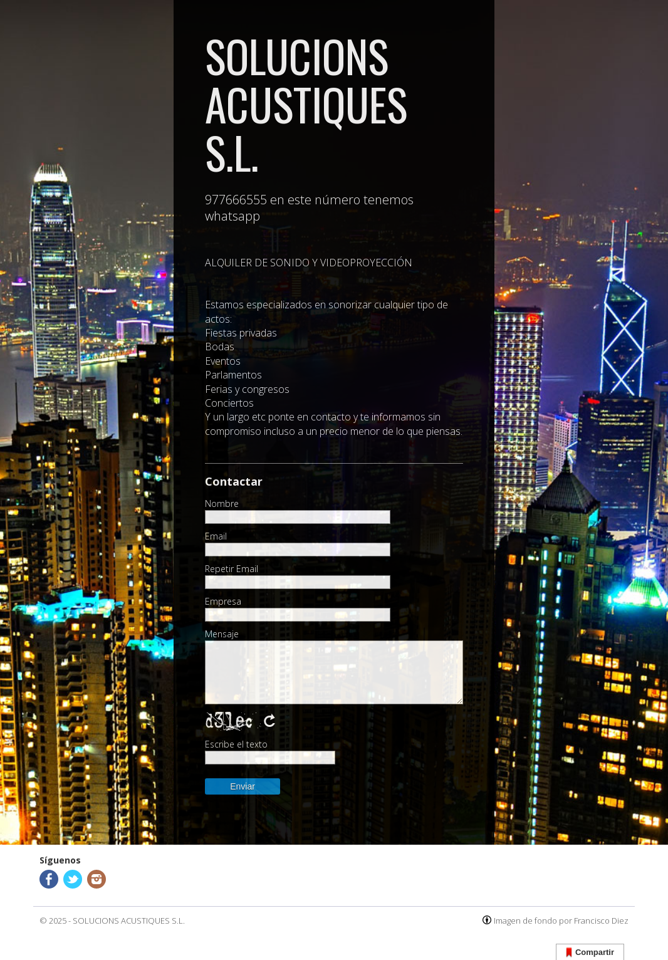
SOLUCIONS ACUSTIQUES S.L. (129, 920)
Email (216, 536)
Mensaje (222, 634)
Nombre (222, 504)
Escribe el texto (236, 744)
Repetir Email (231, 569)
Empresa (223, 602)
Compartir (590, 952)
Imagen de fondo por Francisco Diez (561, 920)
